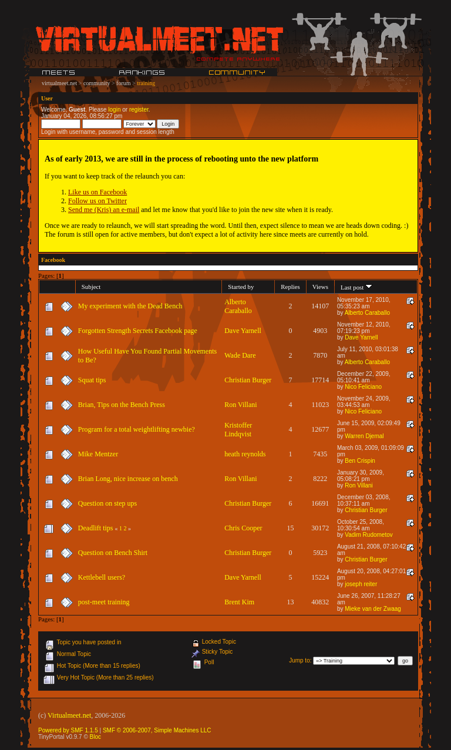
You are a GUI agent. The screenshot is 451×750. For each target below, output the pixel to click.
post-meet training (104, 602)
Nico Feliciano (363, 387)
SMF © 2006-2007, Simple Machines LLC (157, 730)
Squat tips (92, 380)
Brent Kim (239, 602)
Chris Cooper (243, 528)
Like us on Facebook (97, 192)
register (139, 109)
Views (320, 286)
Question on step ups (107, 503)
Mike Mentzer (98, 454)
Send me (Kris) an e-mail (103, 210)
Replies (290, 286)
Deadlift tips (95, 528)
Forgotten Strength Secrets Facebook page (137, 331)
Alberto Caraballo (238, 306)
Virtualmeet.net (69, 715)
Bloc (95, 737)
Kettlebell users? (101, 577)
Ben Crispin (360, 461)
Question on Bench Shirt (112, 553)
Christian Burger (247, 380)
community (96, 83)
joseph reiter (361, 584)
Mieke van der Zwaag (373, 609)
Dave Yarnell (242, 331)
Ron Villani (240, 405)
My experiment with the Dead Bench (130, 306)
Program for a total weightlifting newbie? (136, 429)
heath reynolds (244, 454)
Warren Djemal (364, 436)
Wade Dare (239, 355)
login (114, 109)
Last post (356, 287)
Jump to (299, 660)
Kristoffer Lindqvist (238, 429)
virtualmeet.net (59, 83)
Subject (91, 286)
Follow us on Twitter (97, 201)
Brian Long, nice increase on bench (128, 479)
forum (123, 83)
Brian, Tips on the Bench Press (121, 405)
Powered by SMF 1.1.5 (68, 730)
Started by (241, 286)
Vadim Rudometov (369, 535)
